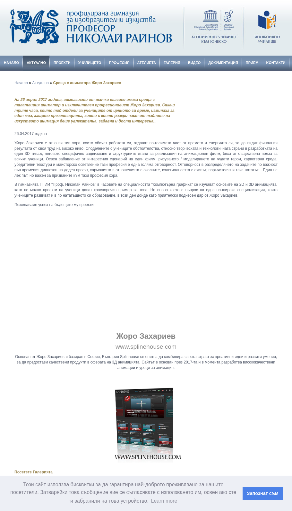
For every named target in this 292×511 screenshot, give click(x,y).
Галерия (172, 63)
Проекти (62, 63)
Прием (252, 63)
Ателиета (146, 63)
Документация (223, 63)
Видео (194, 63)
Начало (11, 63)
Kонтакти (275, 63)
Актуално (36, 63)
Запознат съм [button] (263, 493)
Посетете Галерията (33, 472)
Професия (119, 63)
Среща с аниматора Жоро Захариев (87, 83)
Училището (89, 63)
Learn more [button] (164, 501)
